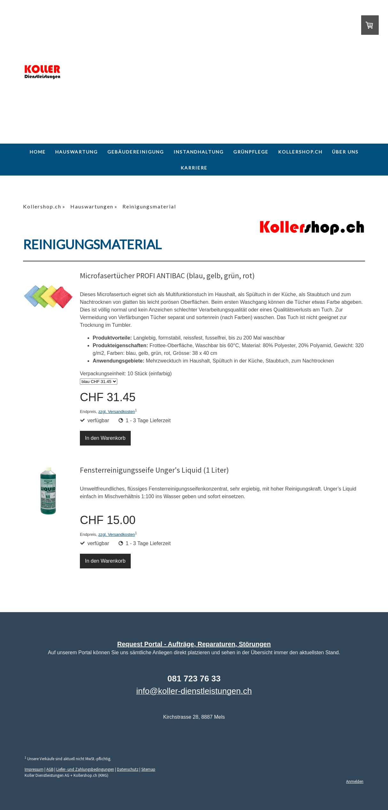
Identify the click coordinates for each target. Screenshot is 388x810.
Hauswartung (76, 151)
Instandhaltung (199, 151)
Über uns (345, 151)
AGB (49, 769)
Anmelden (354, 781)
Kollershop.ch (300, 151)
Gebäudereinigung (135, 151)
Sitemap (148, 769)
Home (38, 151)
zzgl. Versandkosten (116, 411)
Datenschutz (127, 769)
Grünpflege (250, 151)
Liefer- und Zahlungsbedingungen (85, 769)
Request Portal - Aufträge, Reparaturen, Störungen (194, 644)
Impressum (34, 769)
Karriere (194, 167)
